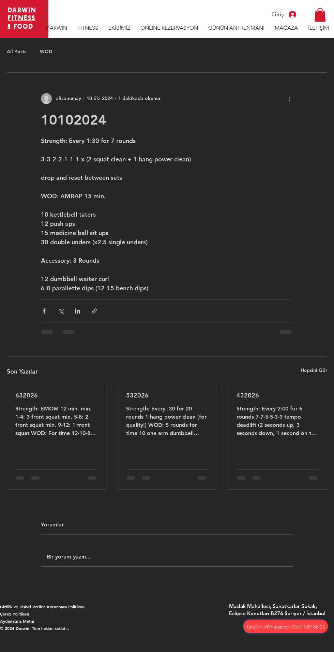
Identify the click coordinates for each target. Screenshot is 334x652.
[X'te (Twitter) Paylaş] (61, 311)
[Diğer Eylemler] (289, 99)
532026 (137, 395)
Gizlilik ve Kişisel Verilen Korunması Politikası (42, 606)
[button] (320, 15)
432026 (248, 395)
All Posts (16, 51)
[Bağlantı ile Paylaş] (94, 311)
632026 (26, 395)
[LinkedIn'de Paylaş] (77, 311)
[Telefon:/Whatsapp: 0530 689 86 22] (285, 626)
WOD (46, 51)
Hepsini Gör (314, 370)
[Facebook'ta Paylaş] (44, 311)
